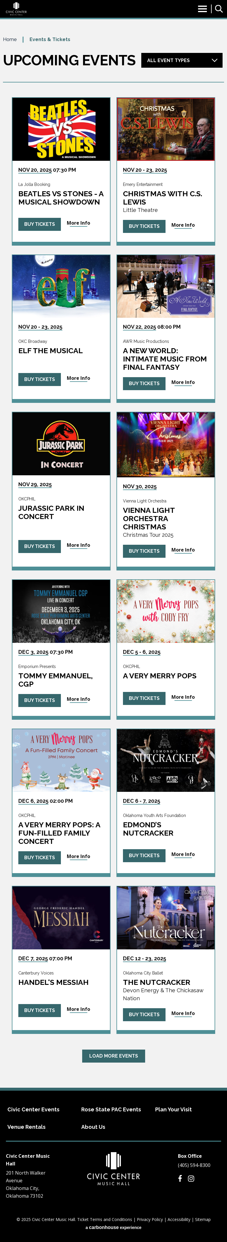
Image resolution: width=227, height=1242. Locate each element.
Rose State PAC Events (111, 1109)
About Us (93, 1127)
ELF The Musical (50, 350)
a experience (113, 1227)
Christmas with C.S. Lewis (162, 197)
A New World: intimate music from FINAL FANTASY (165, 359)
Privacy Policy (150, 1219)
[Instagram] (191, 1178)
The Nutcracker (156, 982)
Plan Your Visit (173, 1109)
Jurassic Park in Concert (51, 512)
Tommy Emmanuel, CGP (55, 679)
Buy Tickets (39, 224)
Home (10, 39)
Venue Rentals (26, 1127)
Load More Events (113, 1056)
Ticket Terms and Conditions (104, 1219)
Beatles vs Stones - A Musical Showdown (60, 197)
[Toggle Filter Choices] (182, 60)
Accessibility (179, 1219)
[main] (113, 561)
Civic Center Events (33, 1109)
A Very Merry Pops (160, 675)
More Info (78, 223)
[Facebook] (180, 1178)
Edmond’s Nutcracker (148, 828)
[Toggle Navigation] (202, 10)
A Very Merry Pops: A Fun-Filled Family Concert (59, 833)
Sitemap (203, 1219)
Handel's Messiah (53, 982)
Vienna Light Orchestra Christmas (149, 518)
